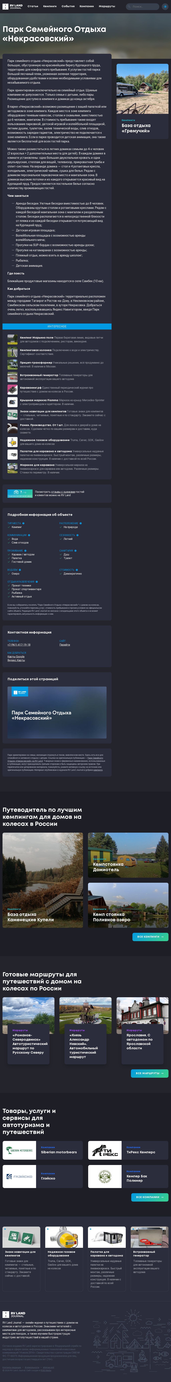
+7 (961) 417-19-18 (19, 644)
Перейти (64, 644)
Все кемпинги (150, 937)
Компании (87, 6)
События (68, 6)
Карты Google (16, 656)
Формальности (32, 1367)
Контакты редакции (12, 1367)
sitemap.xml (48, 1367)
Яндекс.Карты (16, 660)
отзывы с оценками (63, 491)
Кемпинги (50, 6)
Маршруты (107, 6)
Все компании (149, 1197)
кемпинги (98, 770)
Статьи (33, 6)
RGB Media (46, 1370)
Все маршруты (149, 1073)
